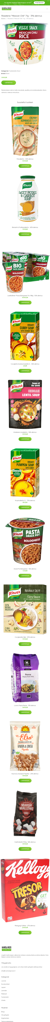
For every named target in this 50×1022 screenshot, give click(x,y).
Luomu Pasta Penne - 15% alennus (25, 705)
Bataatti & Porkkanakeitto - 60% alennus (25, 227)
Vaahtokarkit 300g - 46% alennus (25, 842)
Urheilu (3, 1000)
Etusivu (3, 18)
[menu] (47, 9)
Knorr (19, 71)
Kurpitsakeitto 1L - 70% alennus (25, 500)
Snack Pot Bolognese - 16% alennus (25, 569)
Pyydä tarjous (39, 2)
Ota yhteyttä (5, 1015)
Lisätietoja (8, 82)
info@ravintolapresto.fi (8, 971)
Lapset (3, 987)
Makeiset (4, 994)
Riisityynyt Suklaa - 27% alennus (25, 925)
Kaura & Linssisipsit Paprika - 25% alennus (25, 774)
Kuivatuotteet (5, 984)
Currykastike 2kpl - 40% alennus (25, 637)
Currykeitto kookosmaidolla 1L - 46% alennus (25, 364)
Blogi (2, 1012)
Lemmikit (4, 990)
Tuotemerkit (12, 71)
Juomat (3, 981)
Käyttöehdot (5, 1018)
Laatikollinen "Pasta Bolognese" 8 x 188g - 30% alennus (25, 295)
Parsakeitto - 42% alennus (25, 159)
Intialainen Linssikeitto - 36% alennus (25, 432)
